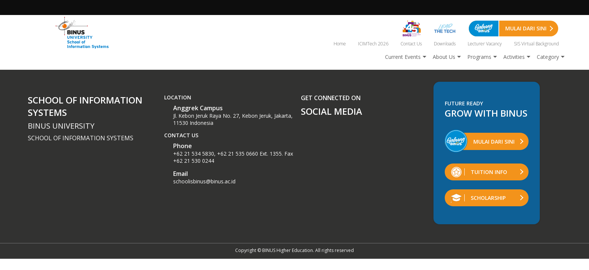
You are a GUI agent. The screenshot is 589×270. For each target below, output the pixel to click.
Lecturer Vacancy (485, 43)
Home (340, 43)
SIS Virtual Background (536, 43)
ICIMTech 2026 (373, 43)
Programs (479, 56)
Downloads (445, 43)
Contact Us (411, 43)
